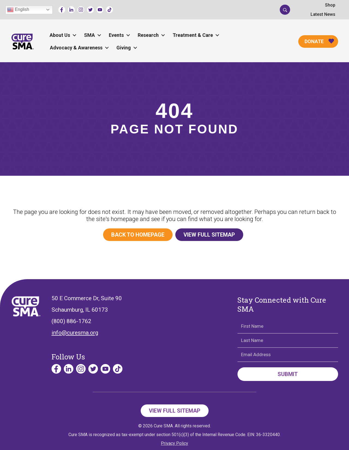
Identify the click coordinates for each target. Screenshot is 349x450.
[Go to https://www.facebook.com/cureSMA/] (61, 9)
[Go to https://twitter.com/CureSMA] (90, 9)
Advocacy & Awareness (76, 47)
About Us (60, 35)
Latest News (323, 14)
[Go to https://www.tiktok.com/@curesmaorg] (109, 9)
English (18, 10)
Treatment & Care (193, 35)
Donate (314, 41)
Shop (330, 5)
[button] (285, 9)
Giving (123, 47)
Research (148, 35)
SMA (89, 35)
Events (116, 35)
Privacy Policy (174, 443)
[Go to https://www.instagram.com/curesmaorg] (80, 9)
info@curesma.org (75, 332)
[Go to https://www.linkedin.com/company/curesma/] (71, 9)
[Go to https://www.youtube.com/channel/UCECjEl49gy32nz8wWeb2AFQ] (100, 9)
